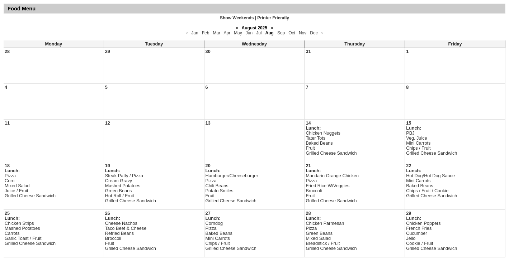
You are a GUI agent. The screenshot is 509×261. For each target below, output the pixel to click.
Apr (226, 32)
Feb (205, 32)
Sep (281, 32)
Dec (313, 32)
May (238, 32)
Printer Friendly (273, 17)
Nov (302, 32)
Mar (216, 32)
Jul (258, 32)
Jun (249, 32)
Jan (194, 32)
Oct (291, 32)
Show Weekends (237, 17)
